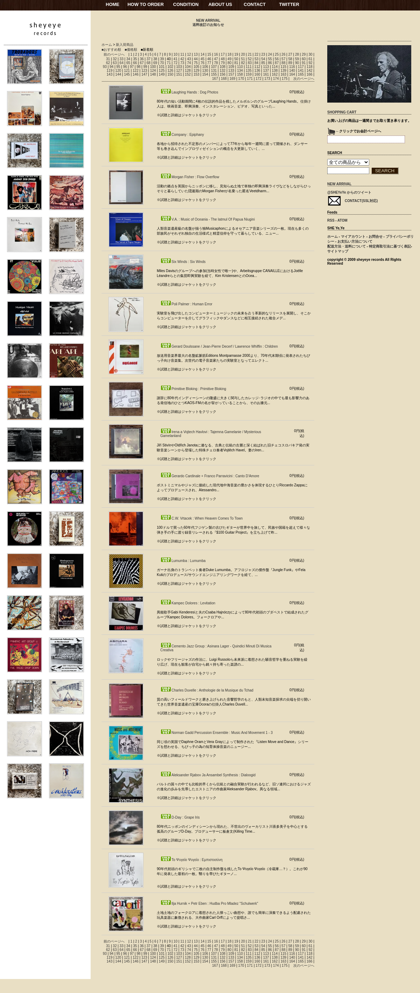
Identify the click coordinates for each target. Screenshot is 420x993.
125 (162, 70)
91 (304, 63)
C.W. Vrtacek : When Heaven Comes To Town (201, 518)
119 (110, 70)
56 (277, 59)
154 (205, 74)
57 (283, 59)
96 (125, 67)
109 (231, 67)
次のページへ (303, 79)
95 (118, 67)
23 (263, 54)
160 (257, 74)
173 (267, 79)
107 (214, 67)
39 (162, 59)
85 (263, 63)
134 (240, 70)
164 (292, 74)
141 (301, 70)
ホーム (107, 45)
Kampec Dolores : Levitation (187, 603)
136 (257, 70)
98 (138, 67)
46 (209, 59)
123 (144, 70)
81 (236, 63)
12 (189, 54)
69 (155, 63)
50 (236, 59)
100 (153, 67)
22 (256, 54)
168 (224, 79)
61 (310, 59)
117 (301, 67)
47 (216, 59)
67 (142, 63)
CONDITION (186, 4)
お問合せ (376, 236)
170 (241, 79)
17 (223, 54)
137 (266, 70)
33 (122, 59)
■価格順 (131, 49)
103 (179, 67)
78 (216, 63)
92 (310, 63)
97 (132, 67)
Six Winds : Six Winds (182, 262)
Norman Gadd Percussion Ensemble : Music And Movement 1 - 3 (216, 733)
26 (283, 54)
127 (179, 70)
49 (229, 59)
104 (188, 67)
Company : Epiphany (182, 135)
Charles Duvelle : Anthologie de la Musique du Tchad (206, 690)
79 (223, 63)
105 (197, 67)
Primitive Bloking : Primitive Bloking (193, 389)
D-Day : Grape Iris (180, 817)
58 (290, 59)
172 (258, 79)
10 (175, 54)
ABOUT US (220, 4)
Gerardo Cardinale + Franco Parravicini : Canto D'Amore (209, 476)
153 (197, 74)
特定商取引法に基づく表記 (390, 246)
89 (290, 63)
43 (189, 59)
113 (266, 67)
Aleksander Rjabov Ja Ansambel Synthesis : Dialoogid (207, 775)
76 (202, 63)
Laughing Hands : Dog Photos (189, 92)
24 (270, 54)
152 (188, 74)
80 (229, 63)
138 (275, 70)
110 (240, 67)
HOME (112, 4)
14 (202, 54)
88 (283, 63)
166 (310, 74)
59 (297, 59)
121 (127, 70)
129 (197, 70)
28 (297, 54)
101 (162, 67)
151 (179, 74)
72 (175, 63)
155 (214, 74)
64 (122, 63)
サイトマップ (337, 251)
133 (231, 70)
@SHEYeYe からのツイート (349, 192)
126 (170, 70)
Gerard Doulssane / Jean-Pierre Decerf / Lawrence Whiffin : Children (219, 346)
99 (145, 67)
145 (127, 74)
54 (263, 59)
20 (243, 54)
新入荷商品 (124, 45)
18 (229, 54)
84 (256, 63)
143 (110, 74)
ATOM (342, 220)
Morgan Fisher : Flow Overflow (189, 177)
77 (209, 63)
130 (205, 70)
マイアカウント (353, 236)
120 (118, 70)
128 (188, 70)
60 (304, 59)
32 (115, 59)
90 (297, 63)
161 (266, 74)
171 (250, 79)
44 (196, 59)
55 (270, 59)
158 (240, 74)
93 (105, 67)
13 (196, 54)
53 (256, 59)
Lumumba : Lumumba (182, 561)
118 (310, 67)
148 (153, 74)
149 (162, 74)
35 (135, 59)
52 (250, 59)
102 (170, 67)
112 (257, 67)
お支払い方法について (354, 241)
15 (209, 54)
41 (175, 59)
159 (249, 74)
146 (136, 74)
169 (233, 79)
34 (128, 59)
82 (243, 63)
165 (301, 74)
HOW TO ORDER (145, 4)
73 (182, 63)
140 (292, 70)
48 (223, 59)
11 (182, 54)
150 (170, 74)
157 (231, 74)
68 (148, 63)
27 (290, 54)
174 (276, 79)
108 (222, 67)
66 (135, 63)
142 (310, 70)
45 (202, 59)
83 (250, 63)
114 (275, 67)
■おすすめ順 (111, 49)
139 (283, 70)
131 (214, 70)
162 (275, 74)
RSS (331, 220)
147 (144, 74)
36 (142, 59)
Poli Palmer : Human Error (186, 304)
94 (111, 67)
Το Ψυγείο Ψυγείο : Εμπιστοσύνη (191, 860)
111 (249, 67)
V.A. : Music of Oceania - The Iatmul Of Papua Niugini (207, 219)
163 (283, 74)
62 (108, 63)
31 (108, 59)
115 (283, 67)
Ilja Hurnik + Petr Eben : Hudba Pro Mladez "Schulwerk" (209, 903)
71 (169, 63)
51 (243, 59)
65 (128, 63)
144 (118, 74)
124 (153, 70)
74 (189, 63)
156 (222, 74)
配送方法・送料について (346, 246)
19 (236, 54)
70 (162, 63)
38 (155, 59)
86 (270, 63)
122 (136, 70)
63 (115, 63)
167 (215, 79)
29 (304, 54)
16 (216, 54)
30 (310, 54)
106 (205, 67)
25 (277, 54)
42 (182, 59)
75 (196, 63)
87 (277, 63)
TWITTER (289, 4)
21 (250, 54)
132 (222, 70)
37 (148, 59)
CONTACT (255, 4)
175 (285, 79)
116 (292, 67)
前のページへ (114, 54)
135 (249, 70)
